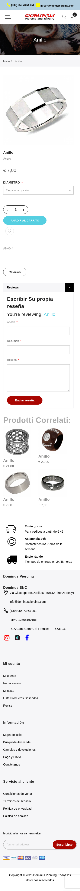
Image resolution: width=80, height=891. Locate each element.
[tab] (14, 273)
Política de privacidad (17, 809)
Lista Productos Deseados (20, 699)
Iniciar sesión (12, 684)
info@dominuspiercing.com (55, 5)
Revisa (7, 706)
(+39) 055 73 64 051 (20, 5)
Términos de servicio (17, 801)
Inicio (6, 61)
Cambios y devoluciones (19, 750)
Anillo (9, 461)
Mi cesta (8, 691)
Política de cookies (15, 816)
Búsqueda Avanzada (17, 743)
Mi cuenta (9, 676)
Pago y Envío (12, 757)
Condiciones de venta (17, 794)
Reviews (15, 273)
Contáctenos (11, 765)
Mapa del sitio (12, 735)
